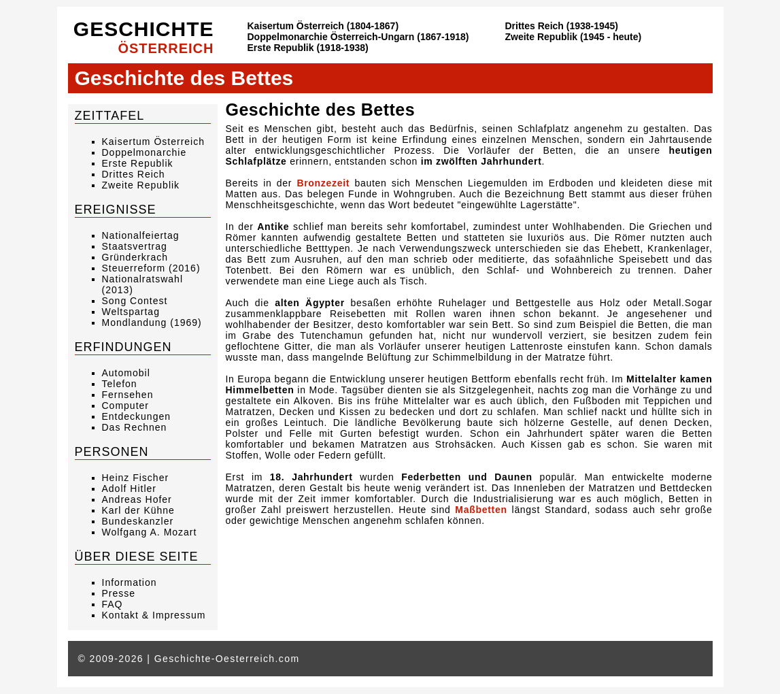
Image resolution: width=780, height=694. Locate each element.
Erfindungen (123, 347)
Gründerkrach (135, 257)
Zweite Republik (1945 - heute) (573, 36)
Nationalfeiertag (141, 235)
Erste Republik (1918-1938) (308, 47)
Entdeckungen (136, 416)
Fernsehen (128, 394)
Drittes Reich (133, 174)
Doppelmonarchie (144, 152)
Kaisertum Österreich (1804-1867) (323, 25)
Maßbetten (481, 509)
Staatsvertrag (134, 246)
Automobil (126, 372)
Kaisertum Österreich (153, 141)
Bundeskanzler (138, 521)
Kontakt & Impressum (154, 615)
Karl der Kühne (138, 510)
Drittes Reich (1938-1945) (562, 25)
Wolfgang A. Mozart (149, 532)
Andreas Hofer (137, 499)
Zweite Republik (141, 185)
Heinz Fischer (135, 477)
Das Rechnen (134, 427)
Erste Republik (137, 163)
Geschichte (143, 37)
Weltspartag (131, 311)
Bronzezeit (323, 183)
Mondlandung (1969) (152, 322)
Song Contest (135, 300)
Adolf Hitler (129, 488)
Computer (125, 405)
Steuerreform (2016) (151, 268)
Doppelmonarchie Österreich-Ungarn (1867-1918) (358, 36)
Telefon (119, 383)
